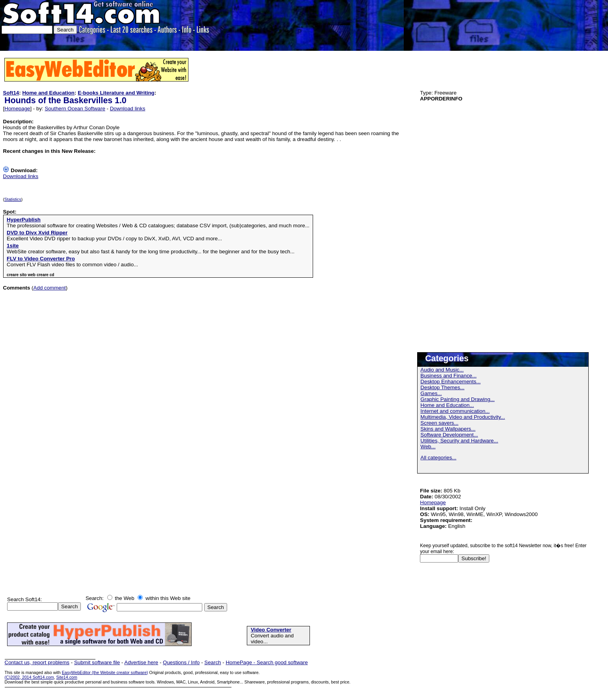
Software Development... (449, 435)
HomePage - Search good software (267, 662)
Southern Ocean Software (75, 108)
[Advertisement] (574, 24)
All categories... (438, 458)
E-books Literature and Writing (116, 93)
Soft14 (11, 93)
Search (212, 662)
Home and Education (48, 93)
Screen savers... (439, 423)
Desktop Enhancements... (450, 381)
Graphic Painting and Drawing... (457, 399)
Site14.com (66, 677)
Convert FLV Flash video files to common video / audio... (72, 264)
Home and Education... (447, 405)
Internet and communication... (455, 411)
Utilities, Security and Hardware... (459, 441)
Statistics (12, 199)
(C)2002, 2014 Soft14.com (29, 677)
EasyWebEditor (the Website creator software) (105, 672)
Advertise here (141, 662)
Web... (427, 446)
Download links (127, 108)
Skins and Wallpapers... (448, 429)
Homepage (17, 108)
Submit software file (97, 662)
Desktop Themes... (442, 387)
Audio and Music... (442, 370)
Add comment (50, 288)
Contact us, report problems (37, 662)
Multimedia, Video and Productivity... (462, 417)
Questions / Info (181, 662)
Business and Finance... (448, 376)
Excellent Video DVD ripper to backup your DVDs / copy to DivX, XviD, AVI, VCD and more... (114, 238)
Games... (431, 393)
